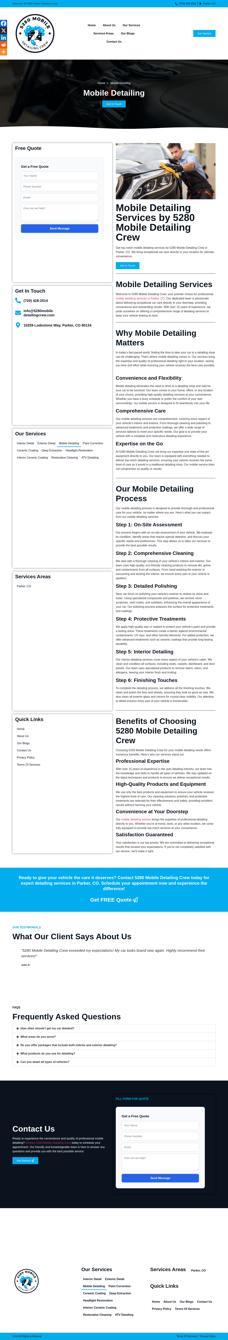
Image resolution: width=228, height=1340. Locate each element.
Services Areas (103, 33)
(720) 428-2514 (36, 301)
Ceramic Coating (27, 450)
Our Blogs (127, 33)
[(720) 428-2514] (18, 300)
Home (92, 25)
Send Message (59, 228)
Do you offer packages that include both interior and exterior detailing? (68, 1045)
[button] (114, 1028)
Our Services (131, 25)
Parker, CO (24, 586)
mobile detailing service (136, 819)
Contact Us (114, 41)
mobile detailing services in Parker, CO (140, 298)
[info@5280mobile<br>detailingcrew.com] (18, 313)
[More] (3, 51)
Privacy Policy (26, 757)
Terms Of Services (28, 764)
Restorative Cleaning (64, 457)
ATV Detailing (90, 457)
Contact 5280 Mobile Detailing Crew (48, 1142)
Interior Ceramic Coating (32, 457)
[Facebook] (3, 23)
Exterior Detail (46, 443)
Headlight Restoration (79, 450)
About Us (109, 25)
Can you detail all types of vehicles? (44, 1061)
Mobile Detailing (69, 443)
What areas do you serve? (38, 1036)
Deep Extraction (52, 450)
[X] (3, 30)
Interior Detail (25, 443)
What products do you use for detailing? (47, 1053)
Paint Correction (93, 443)
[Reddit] (3, 44)
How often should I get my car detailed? (47, 1028)
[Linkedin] (3, 37)
